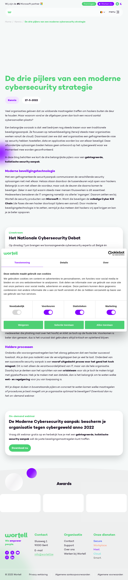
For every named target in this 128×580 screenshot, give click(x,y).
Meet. (96, 549)
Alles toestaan (105, 325)
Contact (69, 541)
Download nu (20, 448)
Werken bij (106, 4)
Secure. (97, 541)
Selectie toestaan (64, 325)
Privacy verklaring (38, 574)
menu (114, 12)
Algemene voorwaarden (110, 574)
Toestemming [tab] (22, 262)
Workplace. (100, 545)
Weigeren (23, 325)
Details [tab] (64, 262)
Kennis (12, 100)
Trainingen (89, 4)
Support (69, 545)
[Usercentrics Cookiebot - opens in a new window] (110, 253)
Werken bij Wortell (75, 553)
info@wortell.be (44, 554)
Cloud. (97, 553)
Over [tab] (106, 262)
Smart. (97, 557)
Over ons (69, 549)
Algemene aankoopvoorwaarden (72, 574)
